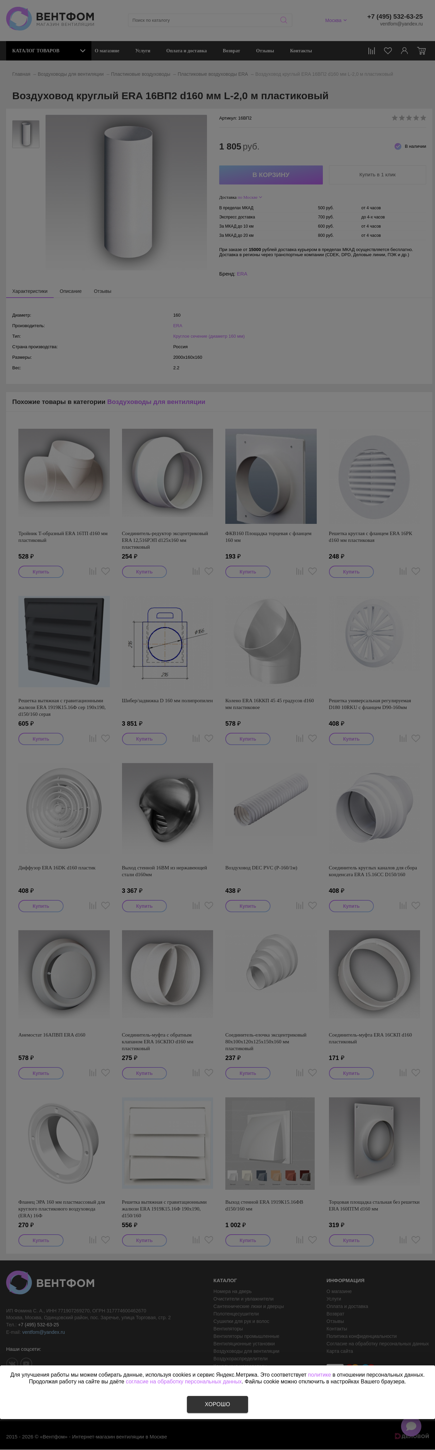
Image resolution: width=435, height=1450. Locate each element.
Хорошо (217, 1404)
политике (319, 1375)
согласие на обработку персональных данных (184, 1381)
